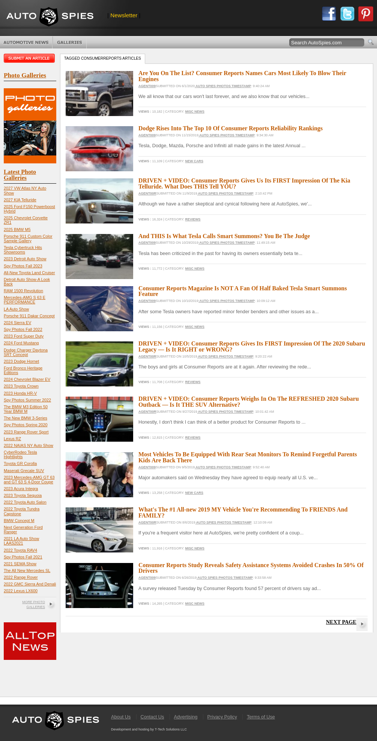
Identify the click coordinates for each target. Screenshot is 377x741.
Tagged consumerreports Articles (102, 58)
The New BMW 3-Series (25, 418)
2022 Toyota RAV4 (20, 550)
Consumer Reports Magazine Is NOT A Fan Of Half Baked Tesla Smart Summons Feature (242, 291)
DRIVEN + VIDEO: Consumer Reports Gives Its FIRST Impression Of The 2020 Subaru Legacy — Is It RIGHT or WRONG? (251, 346)
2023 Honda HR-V (20, 393)
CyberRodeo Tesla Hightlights (20, 454)
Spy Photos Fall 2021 (23, 557)
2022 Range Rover (21, 577)
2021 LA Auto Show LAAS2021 (21, 540)
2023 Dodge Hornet (21, 361)
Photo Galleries (70, 42)
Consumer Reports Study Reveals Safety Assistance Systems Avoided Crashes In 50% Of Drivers (250, 568)
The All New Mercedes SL (27, 570)
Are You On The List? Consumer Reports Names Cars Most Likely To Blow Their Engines (242, 76)
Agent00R (147, 193)
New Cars (194, 161)
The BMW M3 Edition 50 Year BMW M (26, 409)
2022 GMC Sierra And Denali (30, 584)
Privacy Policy (222, 717)
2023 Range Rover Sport (26, 432)
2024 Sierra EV (17, 322)
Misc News (194, 111)
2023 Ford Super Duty (24, 336)
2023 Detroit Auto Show (25, 259)
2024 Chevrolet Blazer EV (27, 379)
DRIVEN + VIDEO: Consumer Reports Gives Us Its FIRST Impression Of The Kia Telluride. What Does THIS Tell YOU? (244, 183)
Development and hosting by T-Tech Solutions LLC (149, 729)
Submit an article (30, 58)
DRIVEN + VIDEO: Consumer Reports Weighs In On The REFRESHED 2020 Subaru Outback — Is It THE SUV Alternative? (248, 401)
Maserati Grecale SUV (24, 470)
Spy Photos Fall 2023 (23, 266)
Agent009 (147, 86)
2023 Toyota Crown (21, 386)
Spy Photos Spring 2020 (25, 425)
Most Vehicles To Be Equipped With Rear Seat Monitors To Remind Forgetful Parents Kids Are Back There (247, 457)
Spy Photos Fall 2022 (23, 329)
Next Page (341, 622)
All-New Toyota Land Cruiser (29, 272)
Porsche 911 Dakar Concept (29, 316)
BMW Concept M (19, 520)
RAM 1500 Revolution (23, 290)
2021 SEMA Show (20, 563)
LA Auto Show (16, 309)
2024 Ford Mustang (21, 343)
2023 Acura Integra (21, 488)
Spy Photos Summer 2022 (27, 400)
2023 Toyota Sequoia (23, 495)
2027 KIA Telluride (20, 200)
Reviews (193, 219)
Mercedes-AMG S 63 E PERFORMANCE (24, 299)
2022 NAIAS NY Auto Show (28, 445)
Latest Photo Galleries (20, 175)
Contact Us (152, 717)
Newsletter (123, 15)
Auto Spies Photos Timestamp (223, 86)
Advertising (186, 717)
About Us (121, 717)
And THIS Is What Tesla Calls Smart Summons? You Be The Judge (224, 236)
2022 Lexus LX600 (21, 591)
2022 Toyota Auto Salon (25, 502)
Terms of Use (261, 717)
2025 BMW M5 (17, 229)
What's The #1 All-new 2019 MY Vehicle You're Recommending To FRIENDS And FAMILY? (243, 512)
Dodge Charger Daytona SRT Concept (26, 352)
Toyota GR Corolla (20, 463)
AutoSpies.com (50, 17)
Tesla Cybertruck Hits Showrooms (23, 249)
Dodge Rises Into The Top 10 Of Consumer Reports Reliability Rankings (230, 128)
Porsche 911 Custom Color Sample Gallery (28, 238)
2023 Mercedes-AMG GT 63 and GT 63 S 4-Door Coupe (29, 479)
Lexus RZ (12, 438)
